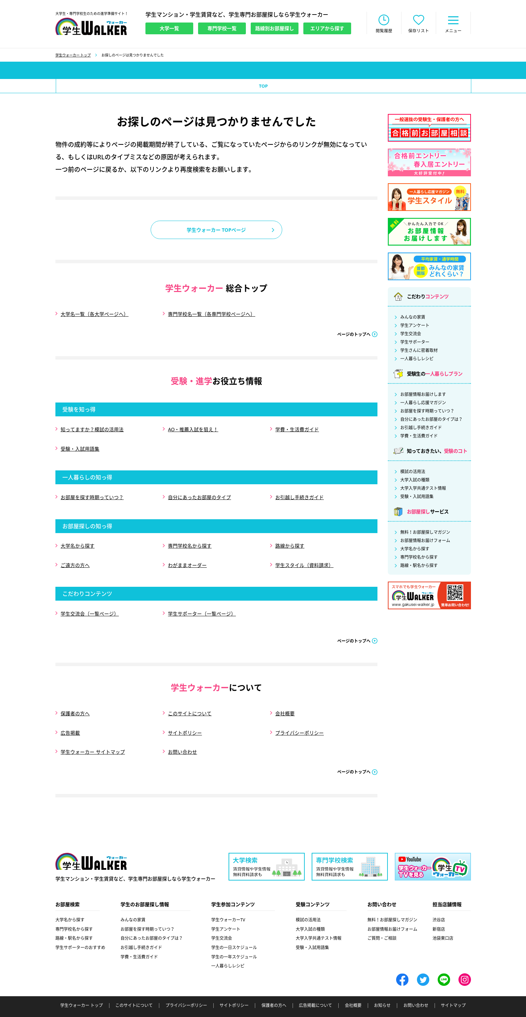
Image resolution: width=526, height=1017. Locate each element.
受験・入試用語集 (80, 446)
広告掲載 (70, 720)
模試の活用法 (412, 472)
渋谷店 (439, 906)
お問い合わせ (182, 738)
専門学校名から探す (190, 540)
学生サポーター (414, 343)
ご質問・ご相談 (381, 924)
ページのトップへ (354, 334)
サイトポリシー (185, 720)
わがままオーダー (187, 558)
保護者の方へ (75, 703)
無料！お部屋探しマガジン (425, 533)
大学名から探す (78, 540)
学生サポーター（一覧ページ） (202, 605)
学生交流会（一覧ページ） (90, 605)
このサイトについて (190, 703)
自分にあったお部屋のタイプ (199, 493)
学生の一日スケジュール (234, 933)
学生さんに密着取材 (419, 351)
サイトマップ (453, 991)
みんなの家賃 (412, 318)
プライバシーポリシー (299, 720)
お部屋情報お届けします (423, 395)
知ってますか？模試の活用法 (92, 428)
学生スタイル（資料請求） (304, 558)
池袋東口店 (443, 924)
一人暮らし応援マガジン (423, 403)
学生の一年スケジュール (234, 943)
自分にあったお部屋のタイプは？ (431, 420)
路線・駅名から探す (419, 566)
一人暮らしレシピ (417, 359)
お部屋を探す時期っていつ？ (92, 493)
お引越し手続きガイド (299, 493)
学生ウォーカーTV (228, 906)
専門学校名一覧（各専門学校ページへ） (211, 314)
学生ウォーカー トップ (73, 55)
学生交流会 (410, 335)
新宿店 (439, 915)
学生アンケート (414, 326)
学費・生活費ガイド (297, 428)
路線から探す (289, 540)
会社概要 (285, 703)
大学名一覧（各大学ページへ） (94, 314)
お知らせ (382, 991)
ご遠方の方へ (75, 558)
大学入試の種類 (414, 481)
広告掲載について (315, 991)
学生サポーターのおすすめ (80, 933)
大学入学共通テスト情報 (423, 489)
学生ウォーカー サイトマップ (93, 738)
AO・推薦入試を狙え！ (193, 428)
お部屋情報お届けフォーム (425, 541)
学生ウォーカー (91, 847)
